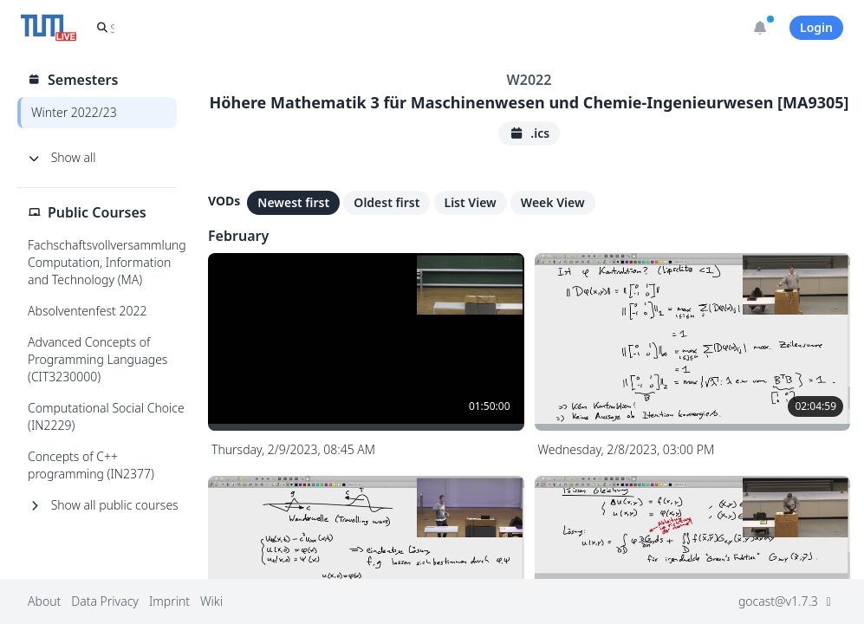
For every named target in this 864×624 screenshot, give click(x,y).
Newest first (293, 202)
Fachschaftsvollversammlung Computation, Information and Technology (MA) (107, 262)
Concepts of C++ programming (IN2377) (91, 465)
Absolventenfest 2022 (87, 310)
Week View (553, 202)
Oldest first (386, 202)
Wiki (211, 601)
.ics (529, 133)
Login (816, 27)
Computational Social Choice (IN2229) (106, 416)
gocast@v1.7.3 (787, 601)
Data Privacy (105, 601)
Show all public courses (103, 505)
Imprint (169, 601)
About (44, 601)
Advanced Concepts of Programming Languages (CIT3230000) (97, 359)
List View (471, 202)
